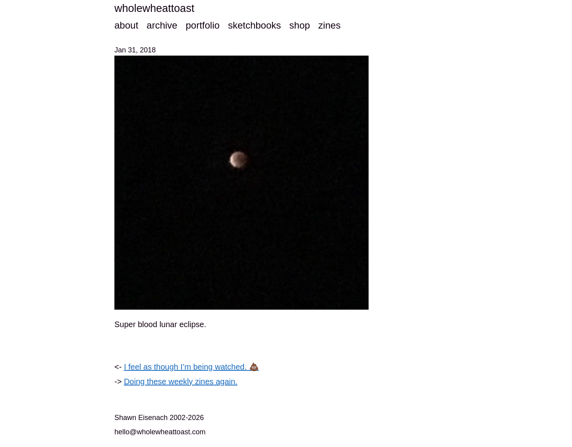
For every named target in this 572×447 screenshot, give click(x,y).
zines (329, 25)
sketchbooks (254, 25)
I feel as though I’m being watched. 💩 (191, 366)
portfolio (202, 25)
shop (299, 25)
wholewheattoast (154, 8)
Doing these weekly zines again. (181, 381)
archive (162, 25)
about (126, 25)
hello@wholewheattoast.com (159, 432)
